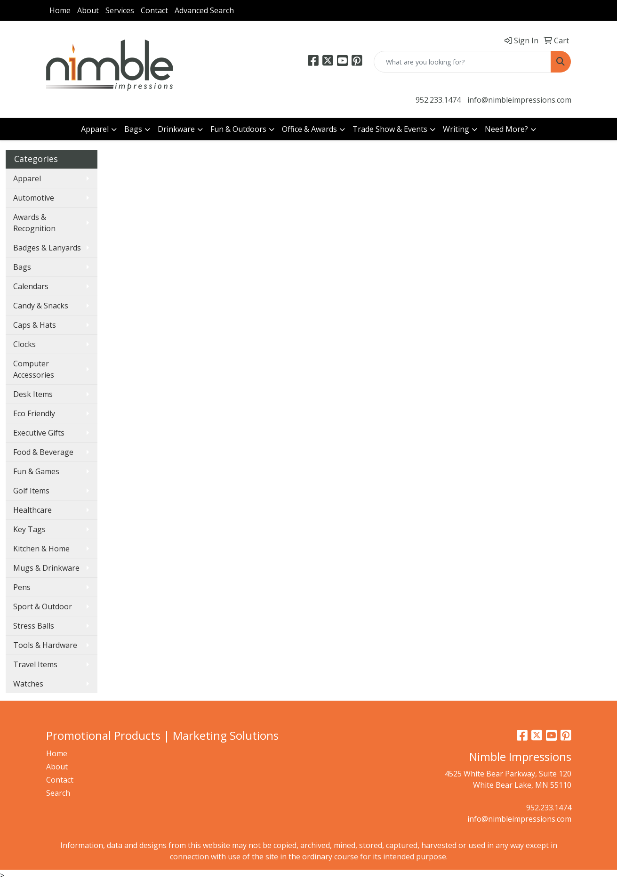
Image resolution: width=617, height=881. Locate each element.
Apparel (95, 129)
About (88, 10)
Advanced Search (204, 10)
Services (119, 10)
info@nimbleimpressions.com (519, 100)
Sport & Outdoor (42, 606)
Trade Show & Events (390, 129)
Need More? (506, 129)
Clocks (24, 344)
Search (58, 793)
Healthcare (32, 510)
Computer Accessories (33, 369)
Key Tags (29, 529)
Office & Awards (309, 129)
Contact (154, 10)
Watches (28, 684)
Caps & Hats (34, 325)
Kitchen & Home (41, 548)
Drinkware (176, 129)
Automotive (33, 198)
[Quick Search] (462, 62)
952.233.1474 (438, 100)
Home (60, 10)
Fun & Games (36, 471)
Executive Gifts (38, 433)
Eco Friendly (34, 413)
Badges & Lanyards (47, 247)
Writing (456, 129)
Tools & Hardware (45, 645)
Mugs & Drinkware (46, 568)
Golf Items (31, 490)
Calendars (30, 286)
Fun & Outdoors (238, 129)
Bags (133, 129)
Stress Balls (33, 626)
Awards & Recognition (34, 223)
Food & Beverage (43, 452)
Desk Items (33, 394)
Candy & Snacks (40, 305)
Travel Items (35, 664)
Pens (22, 587)
